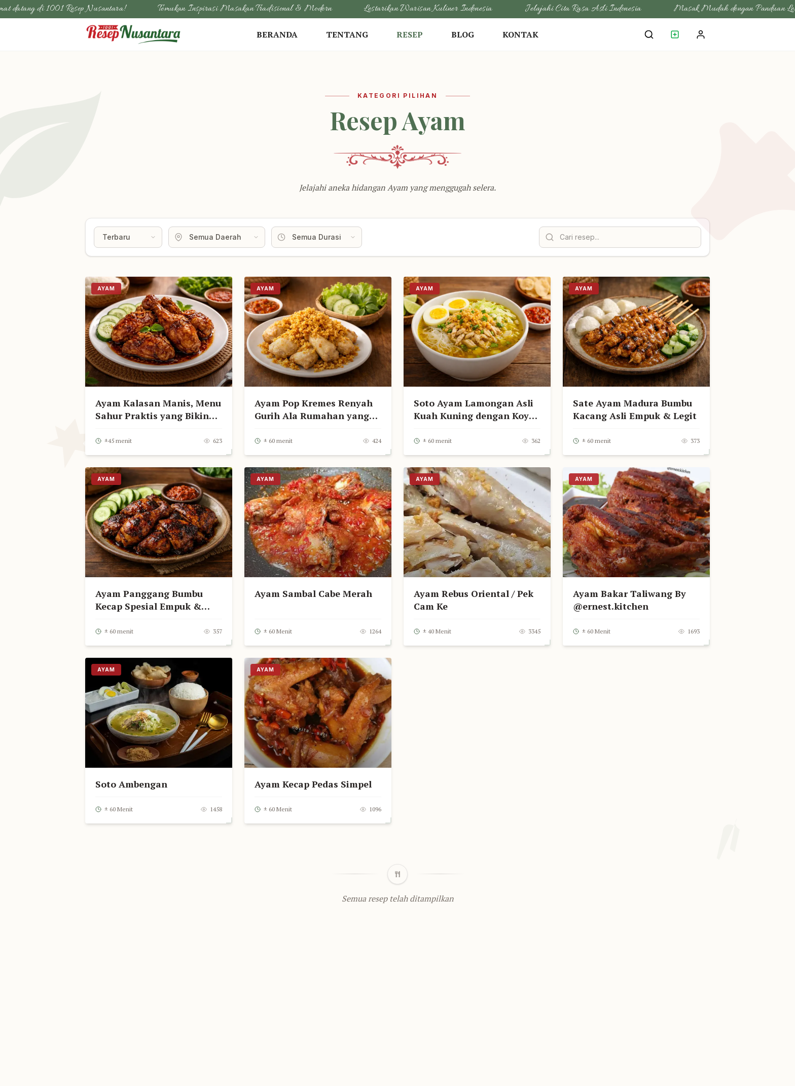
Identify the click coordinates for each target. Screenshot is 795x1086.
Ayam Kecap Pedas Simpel (313, 784)
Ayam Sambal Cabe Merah (313, 593)
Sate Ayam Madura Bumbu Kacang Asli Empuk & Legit (635, 409)
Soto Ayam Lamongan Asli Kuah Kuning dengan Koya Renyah (474, 415)
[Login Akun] (701, 34)
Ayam (106, 288)
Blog (462, 34)
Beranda (277, 34)
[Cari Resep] (649, 34)
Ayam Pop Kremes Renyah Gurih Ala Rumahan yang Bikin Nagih (314, 415)
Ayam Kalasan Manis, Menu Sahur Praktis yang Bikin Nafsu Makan (158, 415)
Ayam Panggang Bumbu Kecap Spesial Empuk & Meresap (149, 606)
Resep (409, 34)
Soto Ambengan (131, 784)
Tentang (347, 34)
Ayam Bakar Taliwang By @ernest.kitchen (629, 599)
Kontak (520, 34)
